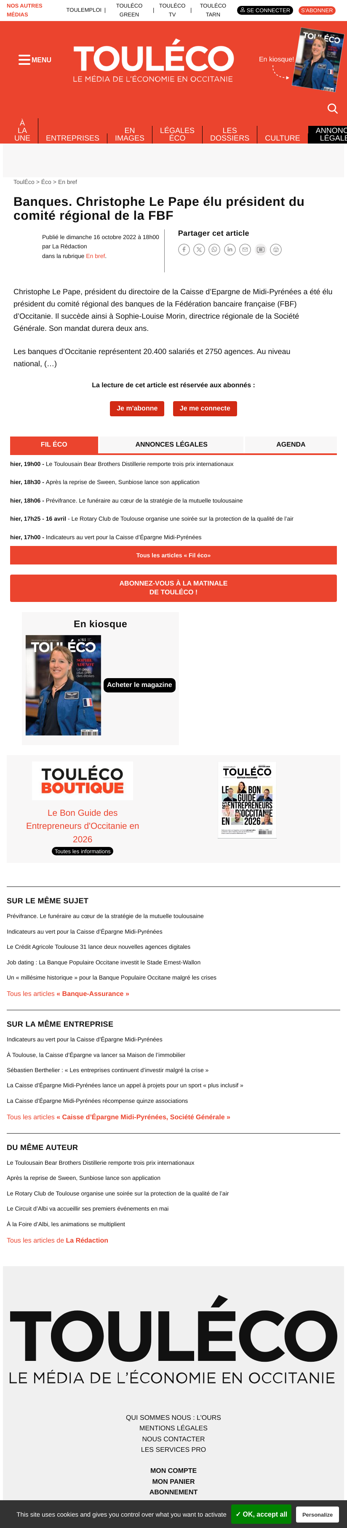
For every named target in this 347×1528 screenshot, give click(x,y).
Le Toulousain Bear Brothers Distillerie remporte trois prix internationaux (121, 462)
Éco (46, 179)
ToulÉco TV (172, 10)
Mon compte (173, 1469)
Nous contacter (173, 1437)
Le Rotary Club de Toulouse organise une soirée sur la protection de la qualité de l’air (118, 1191)
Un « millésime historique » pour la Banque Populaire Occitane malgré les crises (111, 975)
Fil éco (54, 442)
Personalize (317, 1515)
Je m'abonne (137, 406)
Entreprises (72, 136)
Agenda (290, 442)
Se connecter (268, 10)
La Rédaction (69, 244)
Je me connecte (205, 406)
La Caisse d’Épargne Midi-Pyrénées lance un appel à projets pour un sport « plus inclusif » (125, 1083)
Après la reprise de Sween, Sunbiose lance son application (105, 480)
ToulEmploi (84, 10)
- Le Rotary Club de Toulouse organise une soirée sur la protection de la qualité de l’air (152, 517)
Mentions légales (173, 1426)
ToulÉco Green (129, 10)
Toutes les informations (83, 849)
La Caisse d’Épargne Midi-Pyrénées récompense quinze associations (97, 1098)
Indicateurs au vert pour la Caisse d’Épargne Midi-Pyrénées (105, 535)
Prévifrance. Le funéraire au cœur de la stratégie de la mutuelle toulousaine (126, 498)
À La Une (22, 129)
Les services (173, 1448)
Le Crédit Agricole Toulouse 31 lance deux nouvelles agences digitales (98, 945)
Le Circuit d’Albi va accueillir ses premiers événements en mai (87, 1206)
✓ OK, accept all (261, 1514)
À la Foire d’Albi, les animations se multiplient (66, 1222)
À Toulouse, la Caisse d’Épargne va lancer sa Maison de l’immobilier (96, 1052)
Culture (282, 136)
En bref (67, 179)
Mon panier (173, 1479)
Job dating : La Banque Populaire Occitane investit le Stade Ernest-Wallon (103, 960)
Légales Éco (177, 133)
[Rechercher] (332, 106)
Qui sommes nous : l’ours (173, 1415)
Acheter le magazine (139, 683)
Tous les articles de (57, 1239)
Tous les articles (68, 992)
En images (129, 133)
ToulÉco (24, 179)
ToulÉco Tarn (213, 10)
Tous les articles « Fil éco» (173, 553)
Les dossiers (229, 133)
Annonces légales (171, 442)
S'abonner (317, 10)
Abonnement (173, 1490)
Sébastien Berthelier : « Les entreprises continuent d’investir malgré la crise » (107, 1068)
